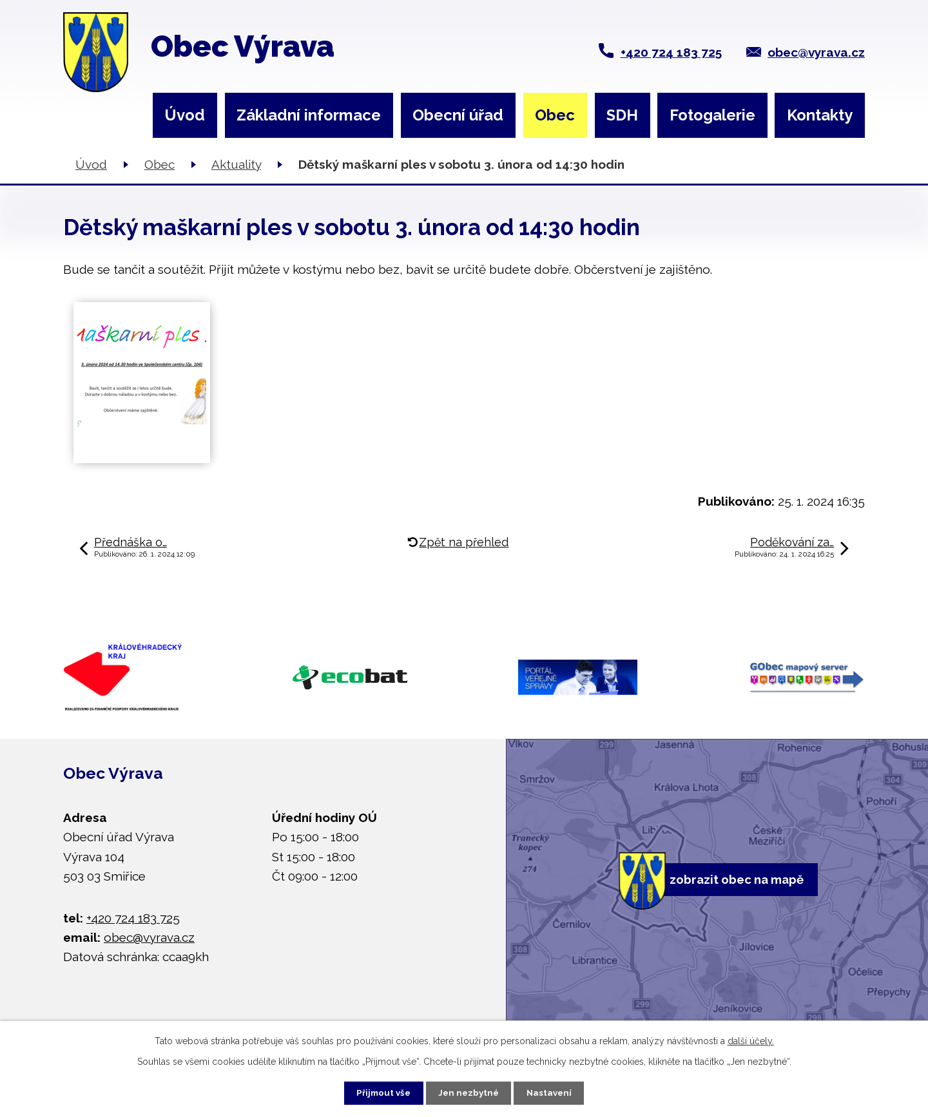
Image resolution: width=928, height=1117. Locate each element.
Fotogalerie (712, 115)
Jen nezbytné (469, 1091)
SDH (622, 115)
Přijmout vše (375, 1091)
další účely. (751, 1038)
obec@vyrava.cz (816, 52)
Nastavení (558, 1091)
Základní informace (309, 115)
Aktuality (236, 164)
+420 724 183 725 (671, 52)
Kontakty (820, 115)
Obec (555, 115)
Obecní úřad (457, 115)
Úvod (184, 115)
